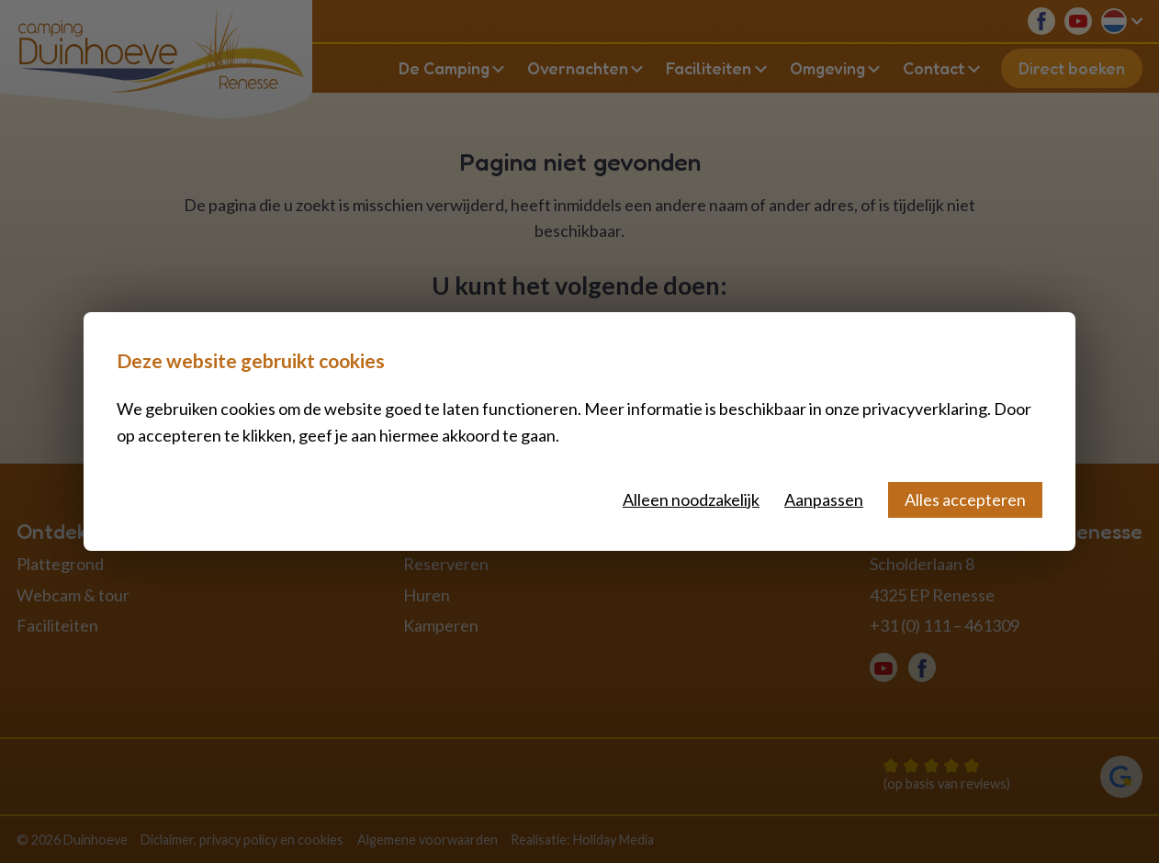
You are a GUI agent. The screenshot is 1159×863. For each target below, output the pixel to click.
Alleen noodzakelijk (691, 499)
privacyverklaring (924, 408)
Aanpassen (823, 499)
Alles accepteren (965, 499)
